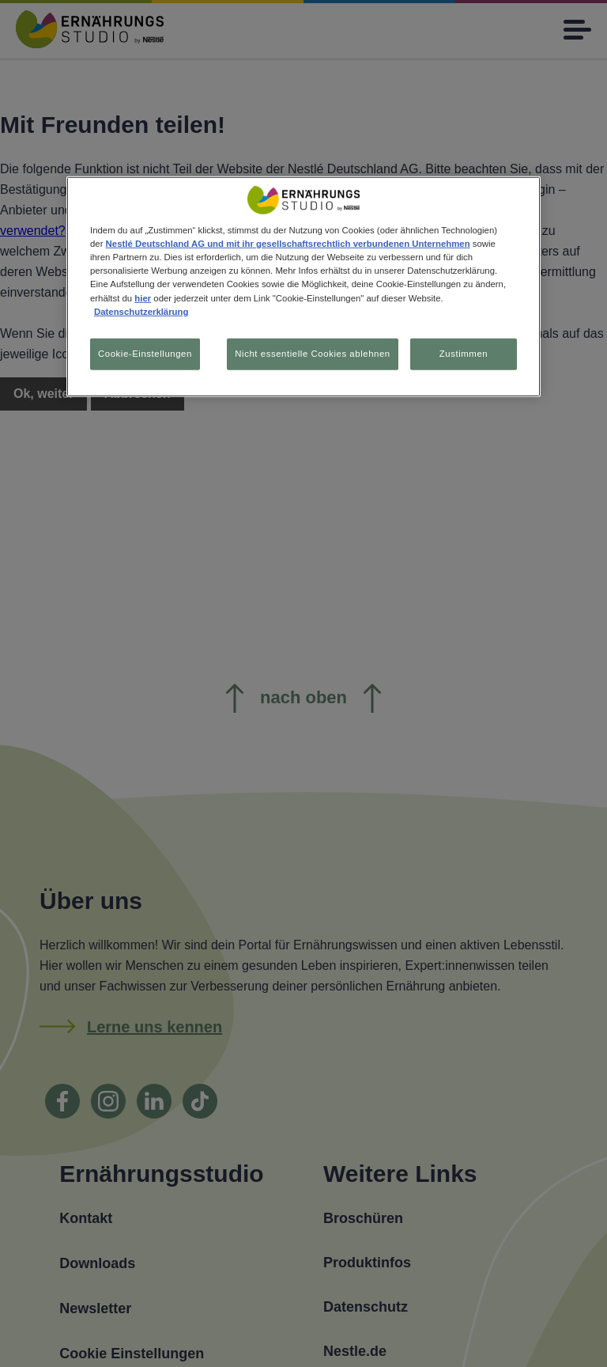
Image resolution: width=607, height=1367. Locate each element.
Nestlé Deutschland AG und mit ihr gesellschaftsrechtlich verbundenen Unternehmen (288, 243)
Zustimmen (463, 353)
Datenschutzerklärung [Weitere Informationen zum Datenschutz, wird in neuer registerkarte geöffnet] (141, 311)
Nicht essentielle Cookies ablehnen (312, 353)
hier (142, 297)
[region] (303, 286)
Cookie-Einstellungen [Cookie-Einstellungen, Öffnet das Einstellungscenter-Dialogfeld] (145, 353)
